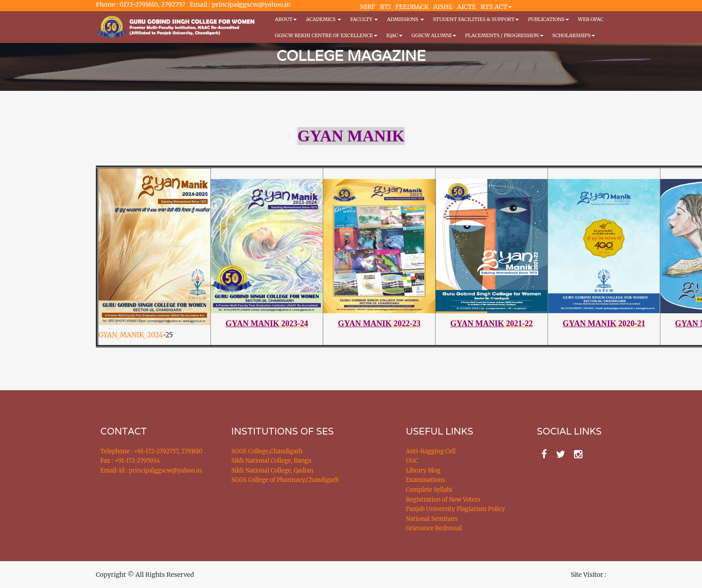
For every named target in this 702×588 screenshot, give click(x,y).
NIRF (367, 7)
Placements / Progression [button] (504, 35)
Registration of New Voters (443, 499)
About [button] (286, 19)
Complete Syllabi (429, 490)
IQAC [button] (394, 35)
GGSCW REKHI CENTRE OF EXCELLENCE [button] (326, 35)
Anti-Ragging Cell (431, 451)
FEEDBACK (412, 7)
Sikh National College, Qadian (272, 470)
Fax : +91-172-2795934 (130, 460)
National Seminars (432, 519)
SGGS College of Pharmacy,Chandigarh (285, 480)
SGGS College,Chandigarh (267, 451)
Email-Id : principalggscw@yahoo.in (151, 470)
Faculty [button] (364, 19)
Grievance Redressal (434, 528)
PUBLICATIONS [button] (548, 19)
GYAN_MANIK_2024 (130, 335)
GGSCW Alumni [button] (433, 35)
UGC (412, 460)
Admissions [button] (405, 19)
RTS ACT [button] (496, 7)
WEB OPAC (591, 19)
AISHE (443, 7)
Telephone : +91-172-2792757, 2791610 (151, 451)
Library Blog (423, 470)
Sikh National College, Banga (271, 460)
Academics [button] (323, 19)
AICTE (466, 7)
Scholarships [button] (573, 35)
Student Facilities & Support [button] (476, 19)
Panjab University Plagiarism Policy (455, 509)
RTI (385, 7)
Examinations (425, 480)
